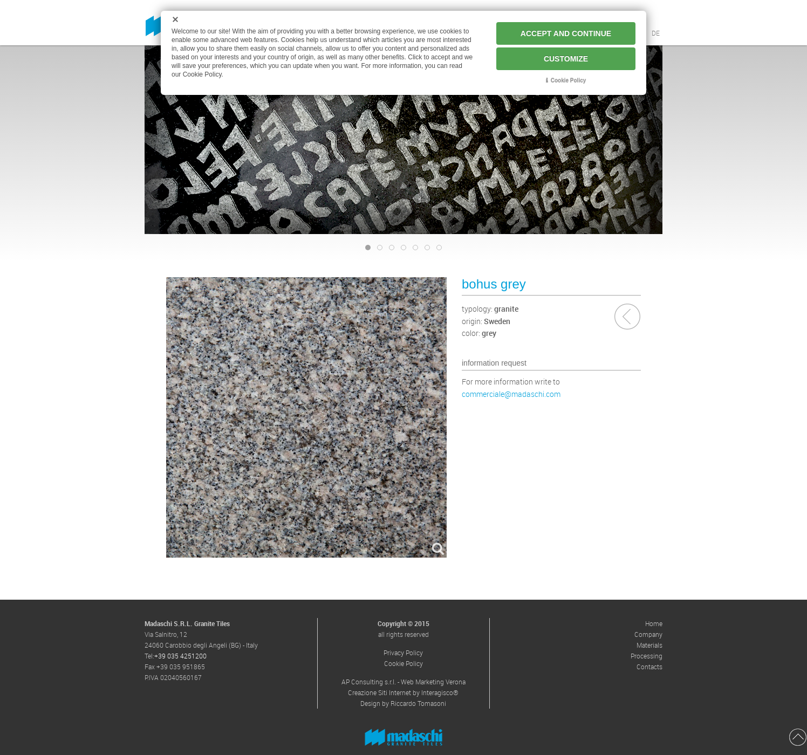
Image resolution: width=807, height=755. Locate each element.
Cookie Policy (403, 663)
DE (656, 33)
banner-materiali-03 (429, 248)
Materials (649, 645)
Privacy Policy (403, 652)
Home (653, 623)
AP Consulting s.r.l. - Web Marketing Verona (403, 681)
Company (648, 634)
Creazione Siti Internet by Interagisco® (403, 692)
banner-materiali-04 (441, 248)
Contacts (649, 666)
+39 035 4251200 (180, 655)
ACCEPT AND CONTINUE (566, 33)
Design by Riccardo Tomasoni (403, 703)
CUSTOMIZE (566, 58)
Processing (646, 655)
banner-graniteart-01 (370, 248)
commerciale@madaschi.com (511, 394)
